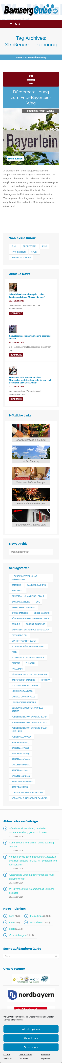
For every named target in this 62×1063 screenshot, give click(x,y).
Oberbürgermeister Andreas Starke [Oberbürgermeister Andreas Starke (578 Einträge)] (27, 709)
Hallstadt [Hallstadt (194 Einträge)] (17, 669)
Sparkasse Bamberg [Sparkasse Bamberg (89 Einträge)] (22, 781)
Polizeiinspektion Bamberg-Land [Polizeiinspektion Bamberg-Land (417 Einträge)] (29, 717)
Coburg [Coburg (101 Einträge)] (16, 624)
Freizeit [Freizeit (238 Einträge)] (16, 663)
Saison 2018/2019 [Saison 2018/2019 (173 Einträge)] (20, 753)
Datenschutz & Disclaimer (25, 1056)
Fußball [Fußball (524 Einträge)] (31, 663)
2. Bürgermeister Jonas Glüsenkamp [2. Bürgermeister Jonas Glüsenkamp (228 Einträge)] (24, 578)
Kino (11, 922)
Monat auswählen (20, 551)
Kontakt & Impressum (46, 1056)
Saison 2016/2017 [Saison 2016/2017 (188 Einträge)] (20, 742)
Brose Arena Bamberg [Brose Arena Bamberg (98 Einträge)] (23, 607)
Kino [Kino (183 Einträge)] (44, 246)
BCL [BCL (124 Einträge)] (38, 602)
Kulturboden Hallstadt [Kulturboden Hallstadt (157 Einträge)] (25, 685)
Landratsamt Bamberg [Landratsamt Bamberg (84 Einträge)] (24, 702)
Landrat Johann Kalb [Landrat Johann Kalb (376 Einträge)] (23, 697)
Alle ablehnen (31, 1038)
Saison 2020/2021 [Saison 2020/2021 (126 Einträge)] (21, 765)
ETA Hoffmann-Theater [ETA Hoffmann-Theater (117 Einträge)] (24, 641)
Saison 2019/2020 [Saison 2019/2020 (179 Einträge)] (21, 759)
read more (16, 313)
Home (19, 57)
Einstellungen (30, 1047)
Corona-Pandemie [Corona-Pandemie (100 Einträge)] (35, 624)
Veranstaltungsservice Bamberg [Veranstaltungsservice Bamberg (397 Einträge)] (29, 798)
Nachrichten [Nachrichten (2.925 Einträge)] (19, 252)
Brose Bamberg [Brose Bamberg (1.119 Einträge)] (20, 613)
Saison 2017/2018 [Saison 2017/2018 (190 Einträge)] (20, 748)
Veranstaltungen (17, 935)
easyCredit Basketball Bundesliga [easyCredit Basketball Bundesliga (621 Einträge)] (30, 630)
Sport (12, 929)
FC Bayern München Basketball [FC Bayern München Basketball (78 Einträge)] (29, 646)
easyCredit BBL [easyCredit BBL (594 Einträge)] (20, 635)
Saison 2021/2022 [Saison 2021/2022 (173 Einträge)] (21, 770)
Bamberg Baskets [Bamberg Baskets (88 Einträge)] (36, 585)
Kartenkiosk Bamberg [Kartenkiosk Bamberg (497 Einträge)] (23, 680)
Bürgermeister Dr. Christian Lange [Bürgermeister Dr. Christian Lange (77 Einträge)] (30, 618)
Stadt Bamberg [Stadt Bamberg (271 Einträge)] (20, 787)
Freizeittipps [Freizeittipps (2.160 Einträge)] (29, 246)
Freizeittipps (36, 916)
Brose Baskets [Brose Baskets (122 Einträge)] (41, 613)
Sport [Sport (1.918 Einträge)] (34, 252)
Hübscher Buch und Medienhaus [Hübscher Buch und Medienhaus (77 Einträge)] (29, 674)
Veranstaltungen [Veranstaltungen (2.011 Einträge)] (21, 257)
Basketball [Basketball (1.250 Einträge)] (18, 591)
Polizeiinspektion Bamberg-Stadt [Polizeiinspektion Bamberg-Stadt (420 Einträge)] (29, 722)
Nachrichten (15, 159)
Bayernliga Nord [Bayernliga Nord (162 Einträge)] (21, 602)
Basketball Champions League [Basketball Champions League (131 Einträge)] (28, 596)
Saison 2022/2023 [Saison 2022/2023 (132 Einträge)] (21, 776)
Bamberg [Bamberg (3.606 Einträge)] (16, 585)
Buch (11, 916)
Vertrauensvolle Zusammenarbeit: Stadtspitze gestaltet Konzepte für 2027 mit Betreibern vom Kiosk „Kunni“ (33, 860)
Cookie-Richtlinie (7, 1056)
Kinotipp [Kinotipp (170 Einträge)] (45, 680)
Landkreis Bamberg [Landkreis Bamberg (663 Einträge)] (22, 691)
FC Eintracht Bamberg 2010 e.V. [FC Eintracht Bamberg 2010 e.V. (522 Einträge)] (28, 658)
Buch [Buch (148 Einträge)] (14, 246)
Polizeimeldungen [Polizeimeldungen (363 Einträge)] (21, 737)
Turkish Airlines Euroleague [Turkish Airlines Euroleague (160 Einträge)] (27, 793)
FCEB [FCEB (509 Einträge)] (14, 652)
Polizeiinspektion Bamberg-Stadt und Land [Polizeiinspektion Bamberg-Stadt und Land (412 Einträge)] (29, 729)
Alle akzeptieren (31, 1029)
